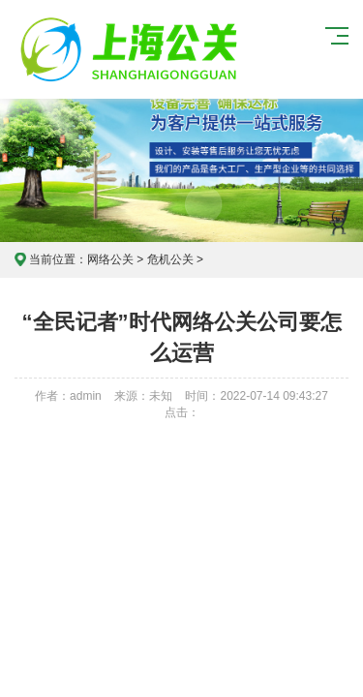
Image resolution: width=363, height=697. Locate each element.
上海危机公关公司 (132, 49)
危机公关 (170, 259)
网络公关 (110, 259)
